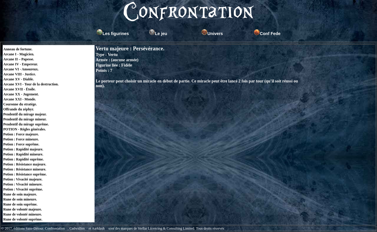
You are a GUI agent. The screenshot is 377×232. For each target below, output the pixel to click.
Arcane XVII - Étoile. (19, 89)
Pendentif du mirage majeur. (25, 114)
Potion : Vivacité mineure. (22, 184)
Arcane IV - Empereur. (20, 64)
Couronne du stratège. (20, 104)
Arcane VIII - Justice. (19, 74)
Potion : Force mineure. (21, 139)
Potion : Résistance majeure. (24, 164)
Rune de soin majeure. (20, 194)
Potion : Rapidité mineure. (23, 154)
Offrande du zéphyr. (18, 109)
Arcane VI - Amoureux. (21, 69)
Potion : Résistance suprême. (25, 174)
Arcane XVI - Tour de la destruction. (31, 84)
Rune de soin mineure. (20, 199)
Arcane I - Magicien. (18, 54)
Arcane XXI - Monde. (19, 99)
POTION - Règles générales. (24, 129)
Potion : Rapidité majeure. (23, 149)
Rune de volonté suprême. (22, 219)
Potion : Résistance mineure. (24, 169)
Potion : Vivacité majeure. (22, 179)
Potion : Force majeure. (21, 134)
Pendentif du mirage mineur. (25, 119)
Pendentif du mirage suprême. (26, 124)
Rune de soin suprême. (20, 204)
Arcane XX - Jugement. (21, 94)
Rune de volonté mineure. (22, 214)
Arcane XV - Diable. (18, 79)
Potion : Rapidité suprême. (23, 159)
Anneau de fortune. (17, 49)
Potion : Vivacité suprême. (23, 189)
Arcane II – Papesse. (18, 59)
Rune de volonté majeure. (22, 209)
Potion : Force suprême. (21, 144)
